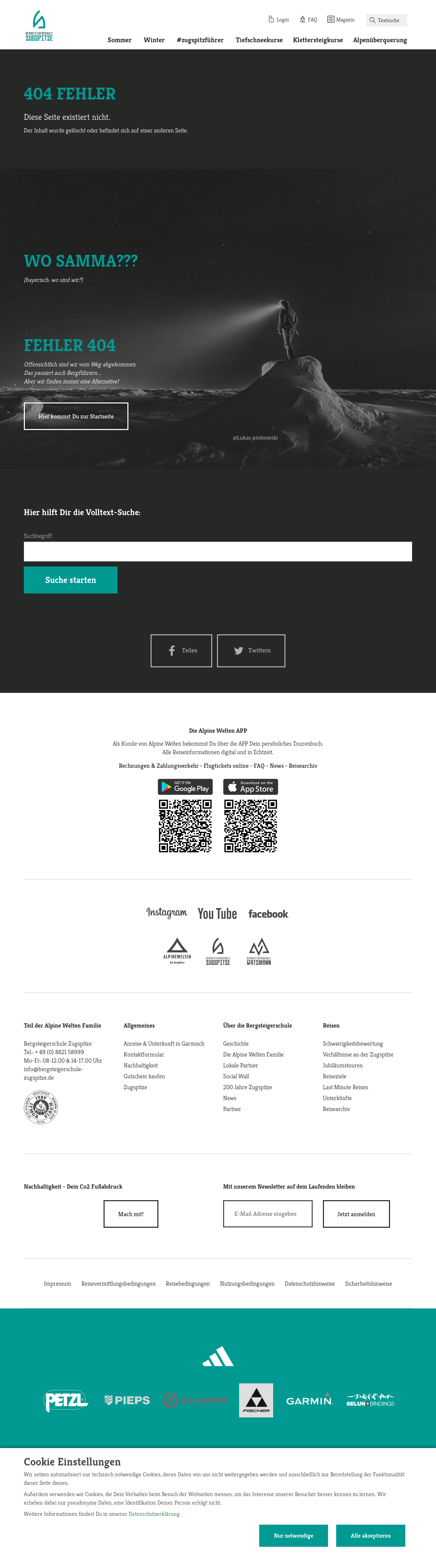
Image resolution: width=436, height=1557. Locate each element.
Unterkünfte (337, 1098)
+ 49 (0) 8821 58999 (59, 1052)
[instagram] (166, 920)
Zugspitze (135, 1087)
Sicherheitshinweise (368, 1283)
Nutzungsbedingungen (247, 1283)
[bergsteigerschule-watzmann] (259, 963)
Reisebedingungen (188, 1283)
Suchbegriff (38, 536)
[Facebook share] (181, 650)
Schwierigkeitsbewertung (353, 1043)
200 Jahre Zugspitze (247, 1087)
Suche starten (70, 579)
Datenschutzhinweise (310, 1283)
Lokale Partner (240, 1065)
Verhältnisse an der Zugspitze (358, 1054)
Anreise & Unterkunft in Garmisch (164, 1043)
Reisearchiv (336, 1109)
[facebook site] (269, 919)
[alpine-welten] (177, 963)
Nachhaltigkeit (141, 1065)
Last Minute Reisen (345, 1087)
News (229, 1098)
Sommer (120, 40)
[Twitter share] (251, 650)
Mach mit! (131, 1214)
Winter (154, 40)
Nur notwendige (293, 1535)
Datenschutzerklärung (154, 1514)
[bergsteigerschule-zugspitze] (218, 963)
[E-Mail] (268, 1213)
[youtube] (218, 920)
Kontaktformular (144, 1054)
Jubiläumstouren (343, 1065)
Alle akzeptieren (371, 1535)
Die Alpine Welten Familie (253, 1054)
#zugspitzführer (200, 40)
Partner (232, 1109)
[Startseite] (39, 26)
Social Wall (236, 1076)
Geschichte (236, 1043)
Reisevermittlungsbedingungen (118, 1283)
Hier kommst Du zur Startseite (76, 416)
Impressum (57, 1283)
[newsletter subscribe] (356, 1214)
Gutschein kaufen (144, 1076)
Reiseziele (334, 1076)
